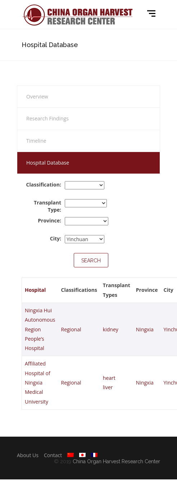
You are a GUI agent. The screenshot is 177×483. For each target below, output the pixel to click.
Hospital (35, 289)
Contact (53, 455)
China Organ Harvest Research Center (116, 461)
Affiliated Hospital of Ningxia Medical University (37, 382)
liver (108, 387)
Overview (37, 96)
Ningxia (145, 329)
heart (109, 377)
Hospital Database (47, 162)
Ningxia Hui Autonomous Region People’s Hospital (40, 329)
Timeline (36, 140)
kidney (110, 329)
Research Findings (47, 118)
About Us (27, 455)
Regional (71, 329)
